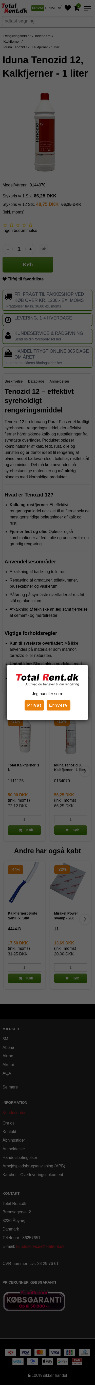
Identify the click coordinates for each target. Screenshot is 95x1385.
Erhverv (58, 705)
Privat (34, 705)
